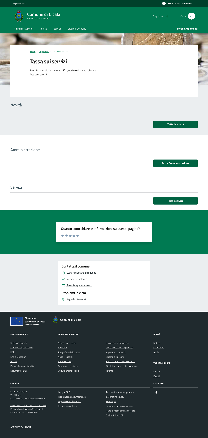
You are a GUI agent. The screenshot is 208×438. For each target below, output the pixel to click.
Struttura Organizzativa (21, 347)
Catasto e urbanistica (68, 366)
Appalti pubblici (65, 357)
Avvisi (156, 352)
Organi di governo (18, 343)
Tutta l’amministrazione (175, 163)
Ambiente (62, 347)
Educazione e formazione (118, 343)
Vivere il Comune (77, 29)
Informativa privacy (115, 396)
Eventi (156, 376)
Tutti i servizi (175, 201)
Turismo (109, 370)
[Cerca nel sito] (191, 16)
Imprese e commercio (116, 352)
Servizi (57, 29)
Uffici (12, 352)
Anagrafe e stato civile (69, 352)
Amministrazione (23, 29)
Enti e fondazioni (18, 357)
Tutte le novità (175, 124)
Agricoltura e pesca (67, 343)
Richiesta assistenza (68, 406)
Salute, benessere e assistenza (120, 361)
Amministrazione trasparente (120, 392)
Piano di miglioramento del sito (120, 410)
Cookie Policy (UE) (114, 415)
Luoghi (156, 371)
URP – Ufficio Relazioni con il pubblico (28, 405)
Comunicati (158, 347)
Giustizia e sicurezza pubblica (119, 347)
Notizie (156, 343)
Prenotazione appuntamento (72, 396)
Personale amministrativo (22, 366)
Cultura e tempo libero (68, 370)
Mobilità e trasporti (115, 357)
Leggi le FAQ (64, 392)
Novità (43, 29)
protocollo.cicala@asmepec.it (29, 409)
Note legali (111, 401)
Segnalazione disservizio (69, 401)
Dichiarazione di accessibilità (119, 406)
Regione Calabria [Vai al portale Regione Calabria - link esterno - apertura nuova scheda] (20, 3)
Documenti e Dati (18, 370)
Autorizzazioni (64, 361)
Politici (13, 361)
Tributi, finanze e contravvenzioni (121, 366)
